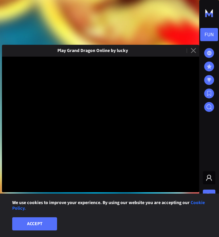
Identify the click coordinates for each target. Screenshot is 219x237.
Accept (35, 224)
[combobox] (209, 34)
